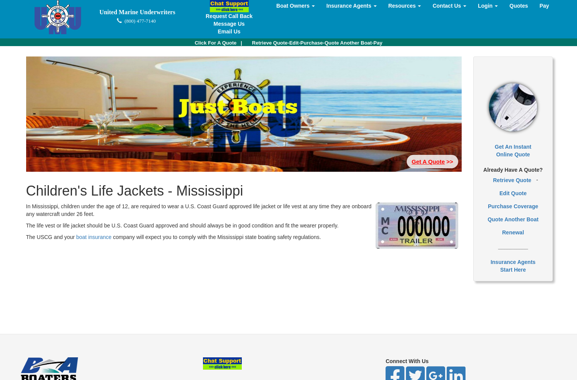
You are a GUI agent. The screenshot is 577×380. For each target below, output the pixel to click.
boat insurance (94, 237)
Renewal (513, 232)
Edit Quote (513, 193)
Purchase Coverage (513, 206)
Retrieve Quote (512, 180)
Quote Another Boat (512, 219)
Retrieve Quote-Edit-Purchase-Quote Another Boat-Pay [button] (317, 43)
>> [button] (432, 161)
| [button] (218, 43)
